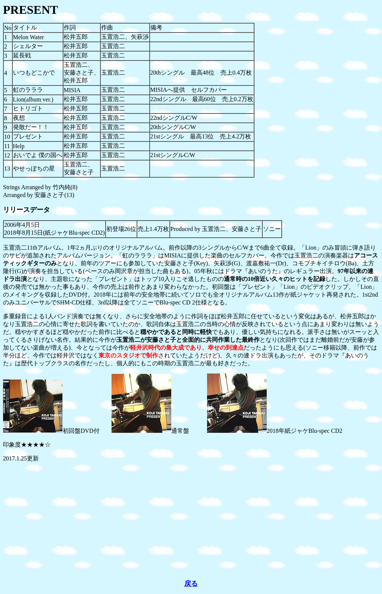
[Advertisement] (191, 521)
